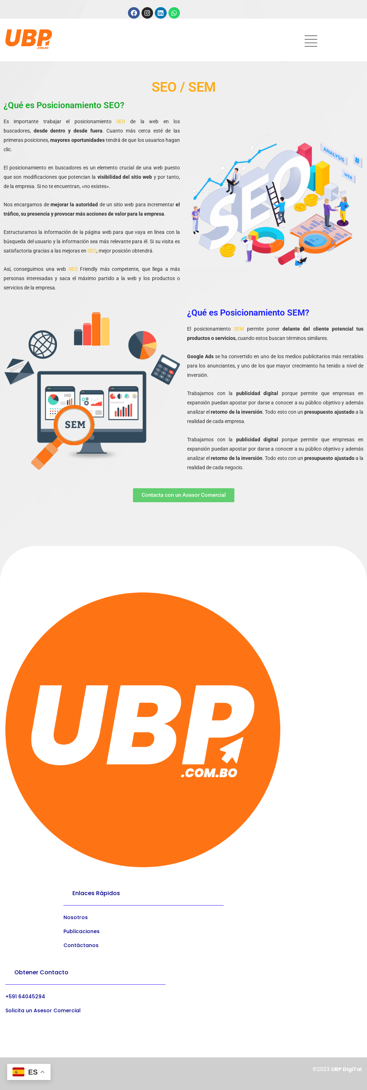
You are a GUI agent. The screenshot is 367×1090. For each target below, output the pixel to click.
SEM (239, 329)
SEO (120, 121)
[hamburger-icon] (311, 42)
